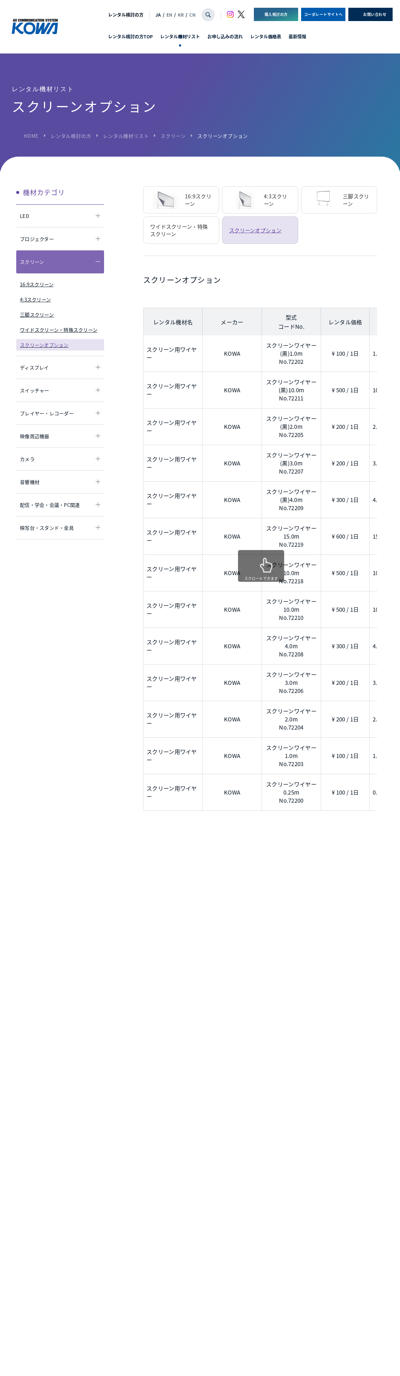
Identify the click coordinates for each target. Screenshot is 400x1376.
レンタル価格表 (265, 36)
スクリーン (173, 135)
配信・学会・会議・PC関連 (50, 504)
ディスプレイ (34, 367)
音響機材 (29, 481)
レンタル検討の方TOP (130, 36)
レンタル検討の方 (126, 14)
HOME (31, 135)
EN (169, 14)
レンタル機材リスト (180, 36)
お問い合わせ (374, 14)
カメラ (27, 458)
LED (24, 215)
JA (158, 14)
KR (181, 14)
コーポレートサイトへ (323, 14)
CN (192, 14)
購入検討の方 (276, 14)
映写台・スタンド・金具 (47, 527)
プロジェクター (37, 238)
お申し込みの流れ (225, 36)
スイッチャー (34, 390)
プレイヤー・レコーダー (47, 413)
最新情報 (297, 36)
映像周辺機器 (34, 436)
